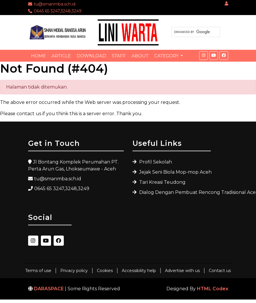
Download (91, 55)
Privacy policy (74, 270)
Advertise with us (182, 270)
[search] (195, 32)
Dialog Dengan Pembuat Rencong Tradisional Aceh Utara (174, 192)
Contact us (220, 270)
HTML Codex (212, 288)
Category (167, 55)
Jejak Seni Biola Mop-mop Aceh (174, 172)
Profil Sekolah (155, 162)
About (140, 55)
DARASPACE (49, 288)
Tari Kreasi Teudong (162, 182)
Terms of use (38, 270)
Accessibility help (139, 270)
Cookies (105, 270)
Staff (119, 55)
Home (38, 55)
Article (61, 55)
